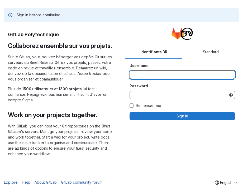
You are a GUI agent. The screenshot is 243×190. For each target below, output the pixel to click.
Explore (11, 182)
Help (26, 182)
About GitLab (46, 182)
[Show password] (231, 95)
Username (139, 65)
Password (139, 86)
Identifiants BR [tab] (153, 52)
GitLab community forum (81, 182)
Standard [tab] (211, 52)
